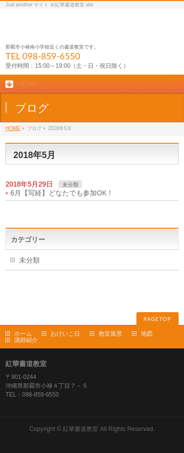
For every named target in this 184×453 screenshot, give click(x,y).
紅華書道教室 (80, 429)
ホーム (23, 333)
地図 (147, 333)
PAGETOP (157, 319)
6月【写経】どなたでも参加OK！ (61, 193)
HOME (12, 128)
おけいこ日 (65, 333)
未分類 (70, 184)
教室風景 (110, 333)
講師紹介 (26, 340)
